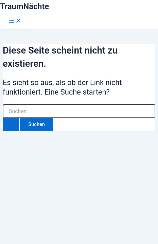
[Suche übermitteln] (11, 124)
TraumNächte (24, 6)
